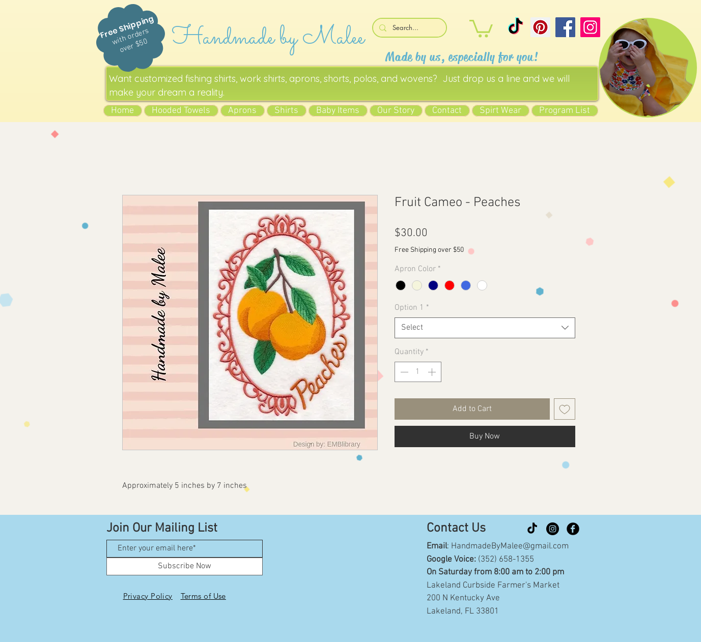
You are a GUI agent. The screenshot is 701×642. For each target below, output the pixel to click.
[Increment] (433, 372)
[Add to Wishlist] (564, 409)
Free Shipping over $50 (429, 250)
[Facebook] (565, 27)
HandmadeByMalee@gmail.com (510, 546)
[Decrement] (403, 372)
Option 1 (412, 308)
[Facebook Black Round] (573, 528)
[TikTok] (515, 27)
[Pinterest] (540, 27)
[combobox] (485, 327)
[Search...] (408, 28)
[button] (481, 28)
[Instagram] (590, 27)
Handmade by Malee (268, 37)
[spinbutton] (418, 372)
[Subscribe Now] (184, 566)
